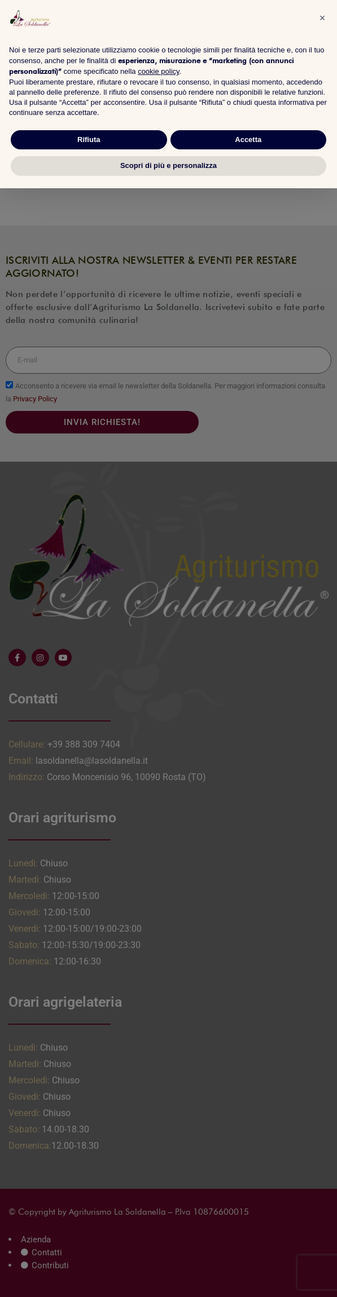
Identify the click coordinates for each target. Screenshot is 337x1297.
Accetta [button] (248, 139)
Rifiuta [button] (88, 139)
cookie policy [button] (158, 71)
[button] (322, 18)
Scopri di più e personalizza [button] (168, 165)
